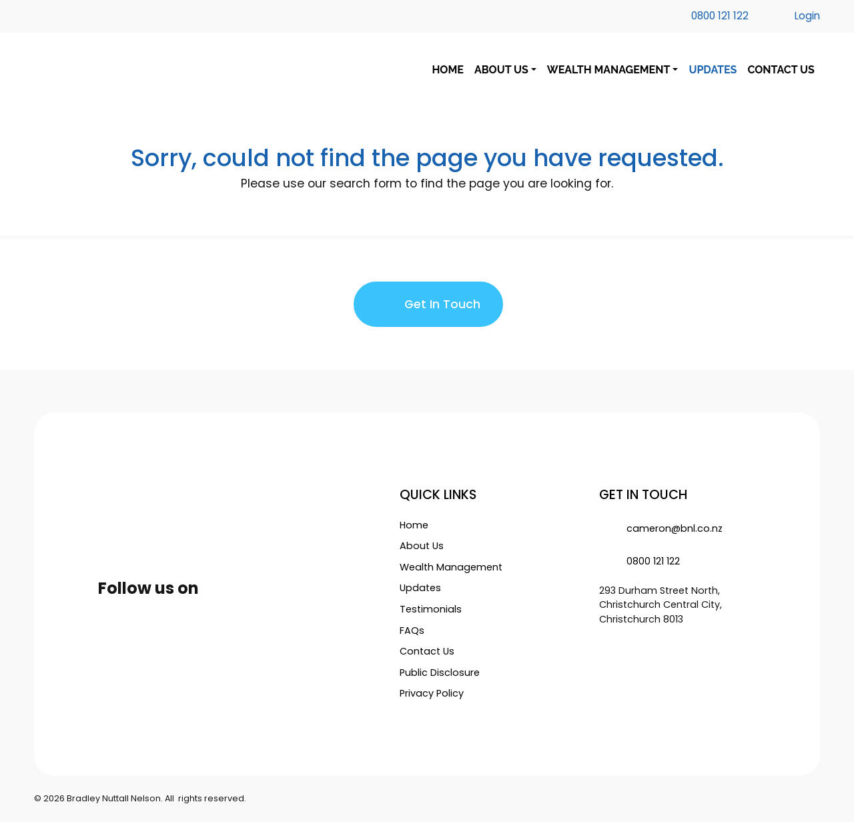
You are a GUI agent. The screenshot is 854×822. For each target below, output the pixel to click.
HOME (447, 70)
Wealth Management (451, 567)
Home (414, 525)
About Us (422, 545)
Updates (420, 587)
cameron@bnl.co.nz (661, 528)
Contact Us (427, 651)
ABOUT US (501, 70)
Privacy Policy (432, 693)
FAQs (412, 630)
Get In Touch (428, 305)
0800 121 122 (639, 561)
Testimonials (431, 609)
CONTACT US (780, 70)
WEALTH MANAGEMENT (608, 70)
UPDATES (713, 70)
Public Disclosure (440, 672)
